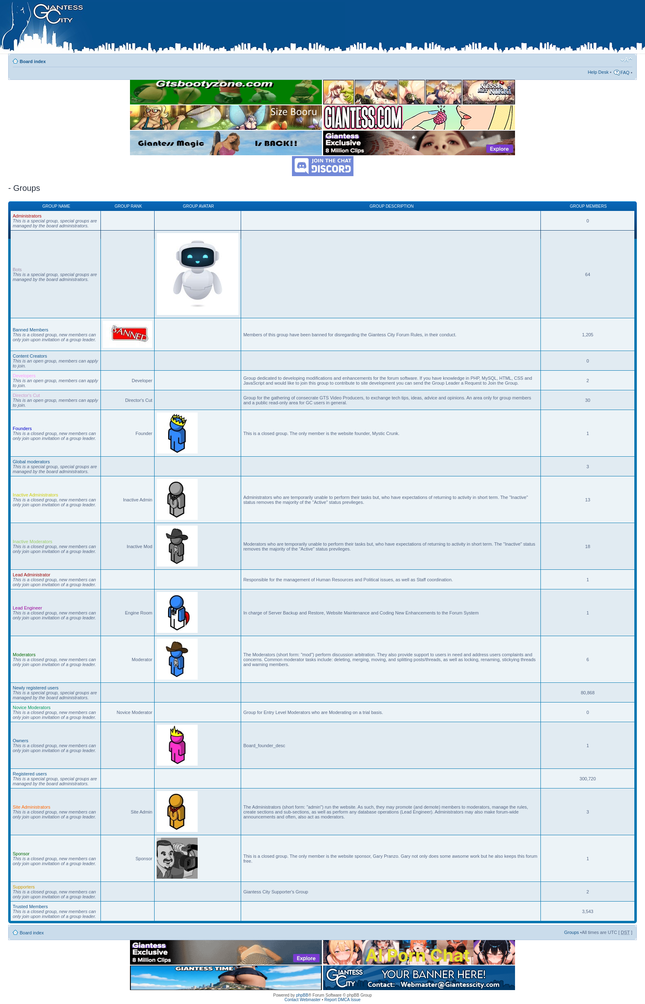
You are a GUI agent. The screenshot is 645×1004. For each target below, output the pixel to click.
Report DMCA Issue (342, 999)
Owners (20, 740)
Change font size (626, 59)
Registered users (30, 773)
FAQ (624, 72)
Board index (33, 61)
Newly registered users (36, 687)
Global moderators (31, 461)
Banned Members (30, 329)
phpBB (302, 995)
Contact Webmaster (303, 999)
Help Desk (598, 72)
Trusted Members (30, 906)
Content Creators (30, 356)
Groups (571, 932)
